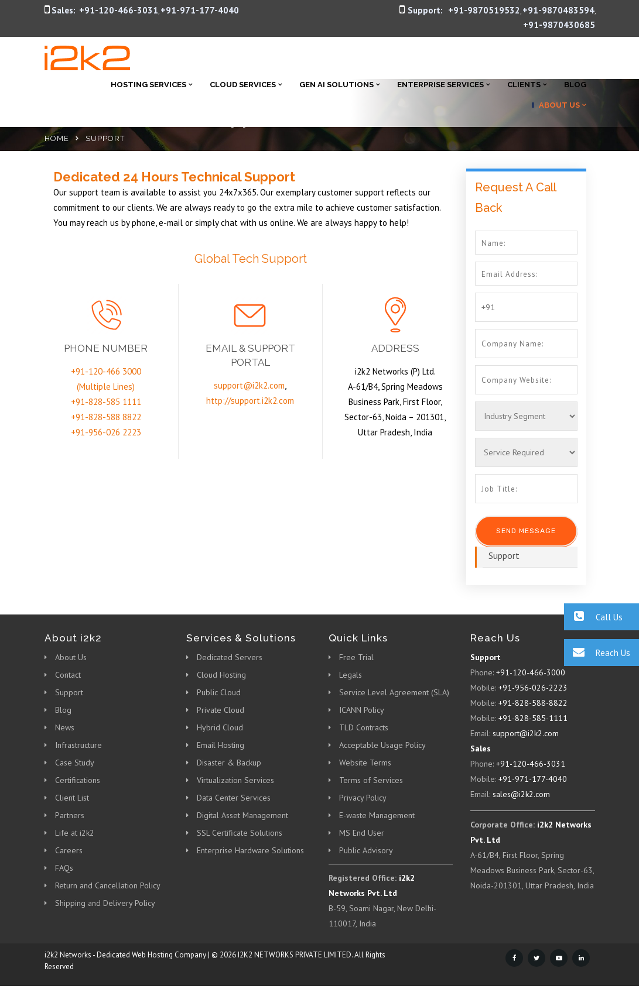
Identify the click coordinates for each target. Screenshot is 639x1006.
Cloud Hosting (221, 674)
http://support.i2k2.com (250, 400)
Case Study (74, 762)
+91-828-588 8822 (106, 417)
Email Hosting (220, 745)
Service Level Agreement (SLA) (394, 692)
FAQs (64, 868)
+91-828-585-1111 (533, 718)
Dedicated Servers (229, 657)
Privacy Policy (363, 797)
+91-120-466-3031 (118, 10)
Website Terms (365, 762)
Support (504, 555)
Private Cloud (220, 710)
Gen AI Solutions (336, 84)
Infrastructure (78, 745)
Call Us (593, 616)
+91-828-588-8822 (533, 703)
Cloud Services (243, 84)
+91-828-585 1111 (106, 401)
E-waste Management (377, 815)
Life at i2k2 (74, 833)
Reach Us (597, 652)
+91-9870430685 (559, 24)
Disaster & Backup (229, 762)
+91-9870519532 (484, 10)
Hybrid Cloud (220, 727)
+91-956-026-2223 (533, 687)
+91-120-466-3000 (530, 672)
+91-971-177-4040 (199, 10)
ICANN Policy (361, 710)
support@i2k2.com (249, 385)
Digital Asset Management (242, 815)
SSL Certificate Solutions (239, 833)
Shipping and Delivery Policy (105, 903)
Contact (68, 674)
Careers (69, 850)
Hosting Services (148, 84)
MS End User (361, 833)
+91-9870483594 (558, 10)
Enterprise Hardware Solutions (250, 850)
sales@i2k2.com (521, 794)
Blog (575, 84)
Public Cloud (219, 692)
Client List (72, 797)
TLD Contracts (363, 727)
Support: (425, 10)
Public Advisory (366, 850)
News (64, 727)
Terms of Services (371, 780)
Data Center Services (234, 797)
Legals (350, 674)
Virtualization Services (235, 780)
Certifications (77, 780)
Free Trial (356, 657)
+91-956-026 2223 (106, 432)
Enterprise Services (440, 84)
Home (57, 138)
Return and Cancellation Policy (107, 885)
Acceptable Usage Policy (382, 745)
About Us (559, 105)
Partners (69, 815)
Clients (524, 84)
